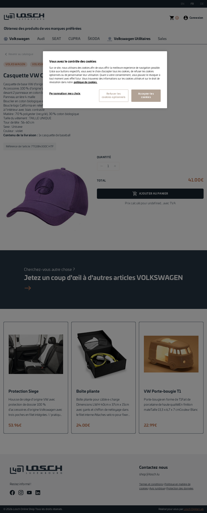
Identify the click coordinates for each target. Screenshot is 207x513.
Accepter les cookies (146, 95)
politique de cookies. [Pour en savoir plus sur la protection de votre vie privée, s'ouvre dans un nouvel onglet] (85, 82)
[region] (105, 79)
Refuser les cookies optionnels (114, 95)
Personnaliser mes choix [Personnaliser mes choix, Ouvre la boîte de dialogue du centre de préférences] (65, 93)
